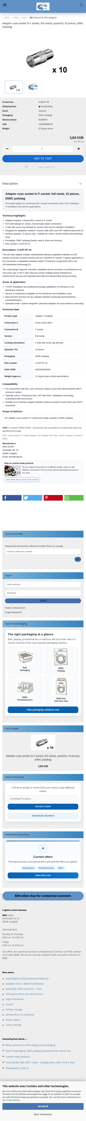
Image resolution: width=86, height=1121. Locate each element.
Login (43, 601)
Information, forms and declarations (24, 994)
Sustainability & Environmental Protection (27, 979)
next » (24, 17)
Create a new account (15, 608)
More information (43, 1114)
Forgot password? (13, 612)
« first (6, 17)
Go (77, 559)
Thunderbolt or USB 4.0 (17, 1068)
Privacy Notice (13, 1100)
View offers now (43, 876)
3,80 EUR (43, 766)
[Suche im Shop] (43, 798)
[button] (7, 149)
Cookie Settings (14, 1025)
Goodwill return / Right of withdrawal (25, 984)
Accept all (43, 1106)
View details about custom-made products (22, 480)
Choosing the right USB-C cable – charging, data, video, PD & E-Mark (40, 1063)
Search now (43, 807)
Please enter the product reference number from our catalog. (34, 546)
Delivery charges (14, 1010)
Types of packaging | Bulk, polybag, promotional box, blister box (38, 1051)
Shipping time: (9, 106)
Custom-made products (18, 1057)
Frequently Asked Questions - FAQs (24, 989)
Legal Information (15, 999)
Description (10, 183)
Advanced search (43, 816)
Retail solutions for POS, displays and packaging (30, 1045)
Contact (10, 1005)
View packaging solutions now (43, 710)
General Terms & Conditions (20, 1015)
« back (15, 17)
